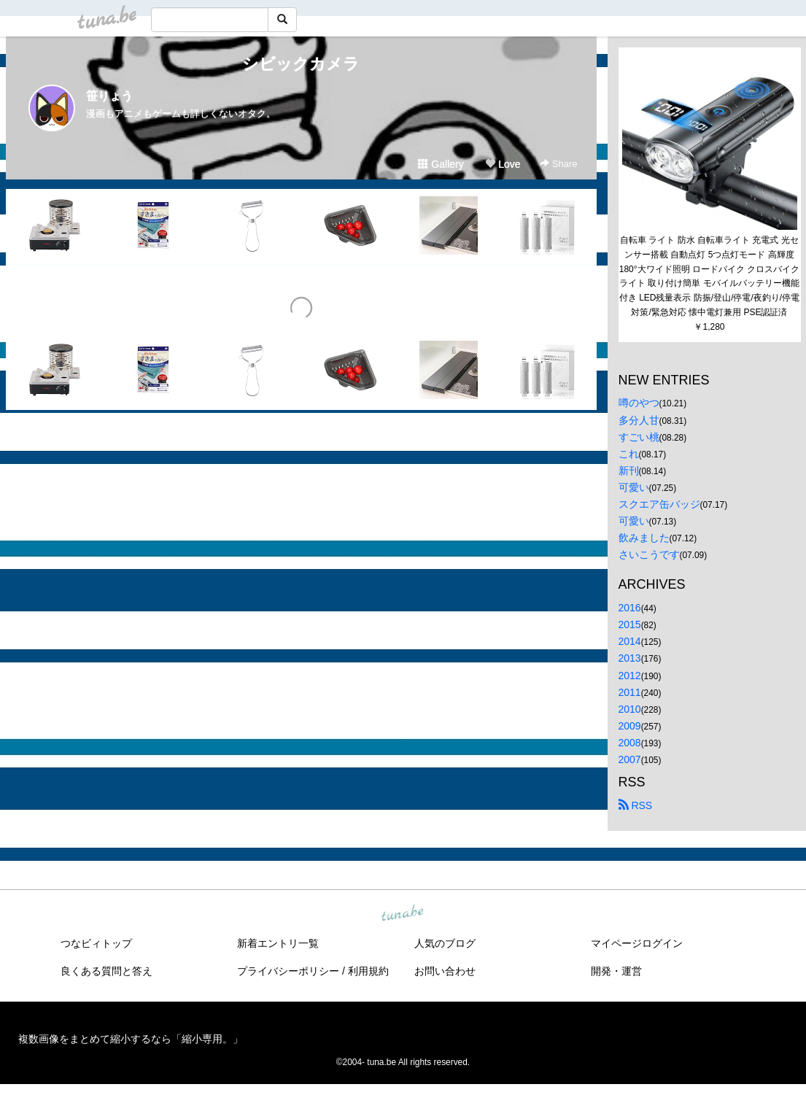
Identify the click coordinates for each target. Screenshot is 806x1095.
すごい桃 (639, 437)
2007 (630, 759)
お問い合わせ (445, 971)
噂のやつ (639, 403)
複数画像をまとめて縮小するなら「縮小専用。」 (130, 1039)
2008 (630, 742)
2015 (630, 624)
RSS (636, 805)
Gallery (440, 164)
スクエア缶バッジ (659, 504)
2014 (630, 641)
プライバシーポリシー (288, 971)
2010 (630, 709)
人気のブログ (445, 943)
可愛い (634, 487)
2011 (630, 692)
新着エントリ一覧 (278, 943)
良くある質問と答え (106, 971)
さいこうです (649, 554)
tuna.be (402, 914)
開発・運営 (616, 971)
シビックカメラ (301, 64)
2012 (630, 675)
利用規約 (368, 971)
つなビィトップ (96, 943)
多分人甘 (639, 420)
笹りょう (109, 96)
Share (558, 163)
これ (629, 454)
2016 (630, 608)
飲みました (644, 537)
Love (502, 164)
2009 (630, 726)
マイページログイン (637, 943)
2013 (630, 658)
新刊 (629, 470)
